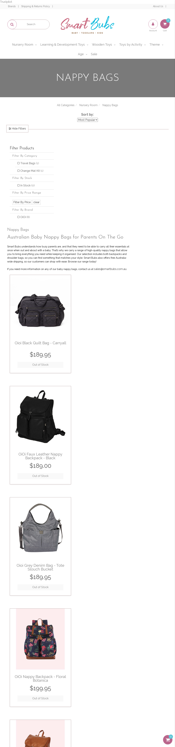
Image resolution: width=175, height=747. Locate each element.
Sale (94, 54)
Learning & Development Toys (62, 44)
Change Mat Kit (28, 172)
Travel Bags (29, 163)
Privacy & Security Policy (106, 685)
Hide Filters (18, 128)
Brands (12, 6)
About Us (158, 6)
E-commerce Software (143, 731)
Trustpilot (6, 1)
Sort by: (87, 114)
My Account (26, 678)
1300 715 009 (157, 676)
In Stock (27, 189)
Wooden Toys (102, 44)
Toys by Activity (130, 44)
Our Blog (66, 685)
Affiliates (66, 700)
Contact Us (66, 693)
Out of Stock (77, 268)
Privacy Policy (134, 641)
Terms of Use (106, 678)
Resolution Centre (26, 693)
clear (36, 206)
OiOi (25, 221)
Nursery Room (22, 44)
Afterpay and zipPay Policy (106, 702)
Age (81, 54)
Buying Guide (26, 700)
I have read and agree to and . (122, 639)
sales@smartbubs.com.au (148, 685)
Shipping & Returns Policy (36, 6)
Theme (154, 44)
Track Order (26, 685)
